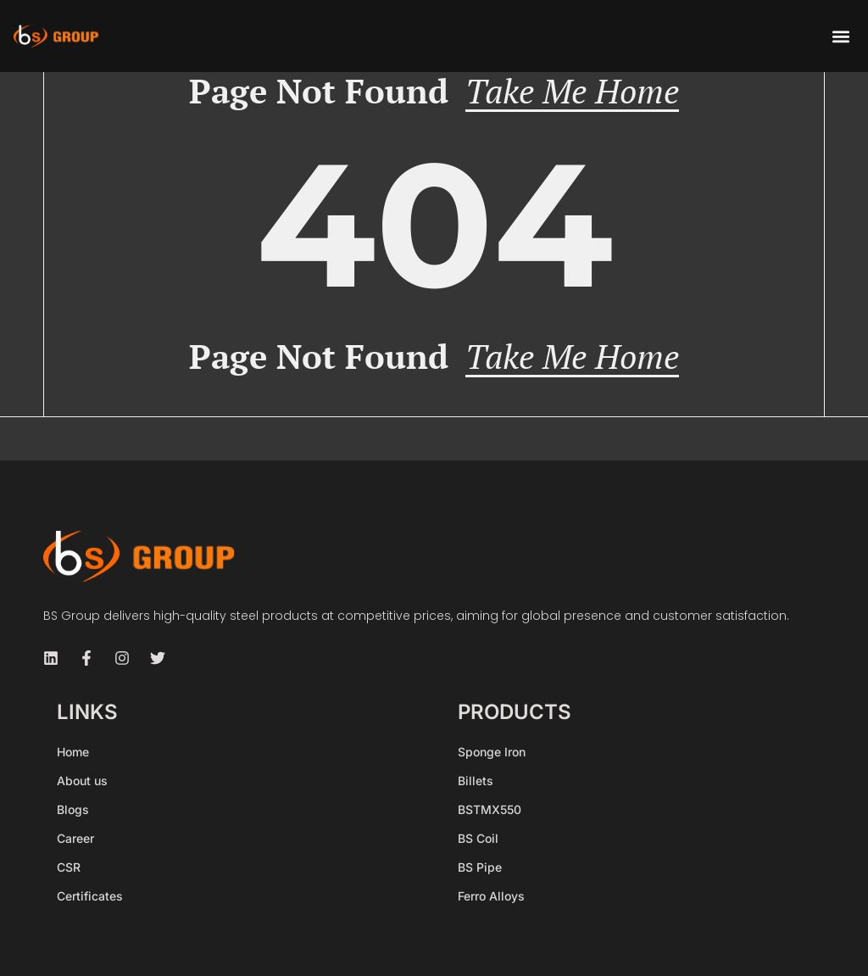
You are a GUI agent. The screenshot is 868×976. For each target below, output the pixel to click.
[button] (840, 36)
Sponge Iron (492, 752)
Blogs (73, 809)
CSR (69, 867)
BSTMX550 (489, 809)
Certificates (90, 896)
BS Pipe (480, 867)
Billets (475, 780)
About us (82, 780)
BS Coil (478, 838)
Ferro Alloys (491, 896)
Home (73, 752)
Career (75, 838)
